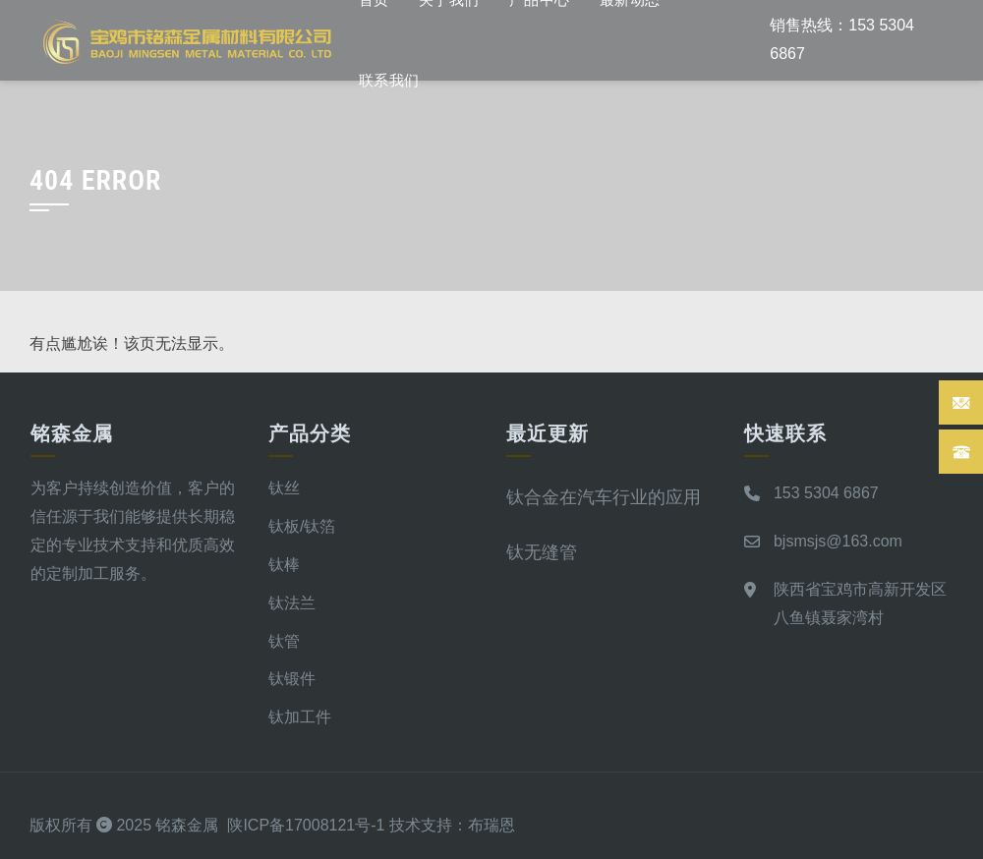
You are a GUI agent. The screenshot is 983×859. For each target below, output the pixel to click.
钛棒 (284, 564)
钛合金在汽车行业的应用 (603, 497)
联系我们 (389, 80)
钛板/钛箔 (301, 526)
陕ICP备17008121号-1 (305, 825)
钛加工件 (299, 717)
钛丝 (284, 488)
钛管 (284, 641)
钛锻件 (292, 678)
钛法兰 (292, 603)
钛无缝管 (541, 552)
